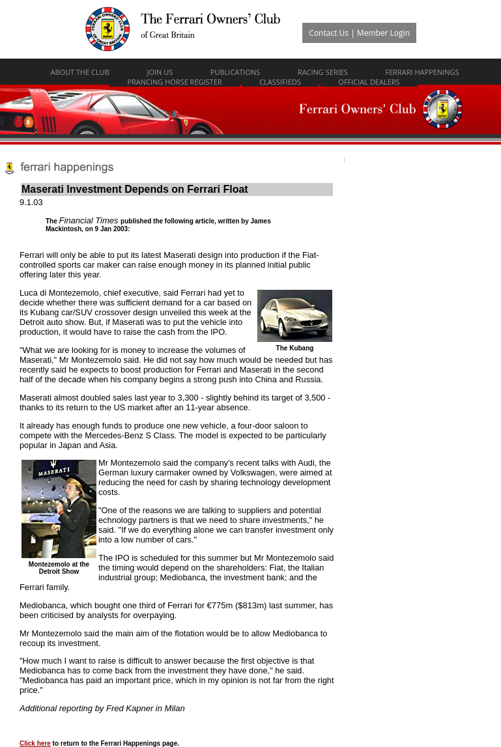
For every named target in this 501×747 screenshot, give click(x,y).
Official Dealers (368, 82)
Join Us (160, 72)
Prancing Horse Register (174, 82)
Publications (235, 72)
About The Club (79, 72)
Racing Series (323, 72)
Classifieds (280, 82)
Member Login (383, 32)
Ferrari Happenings (422, 72)
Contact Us (329, 32)
